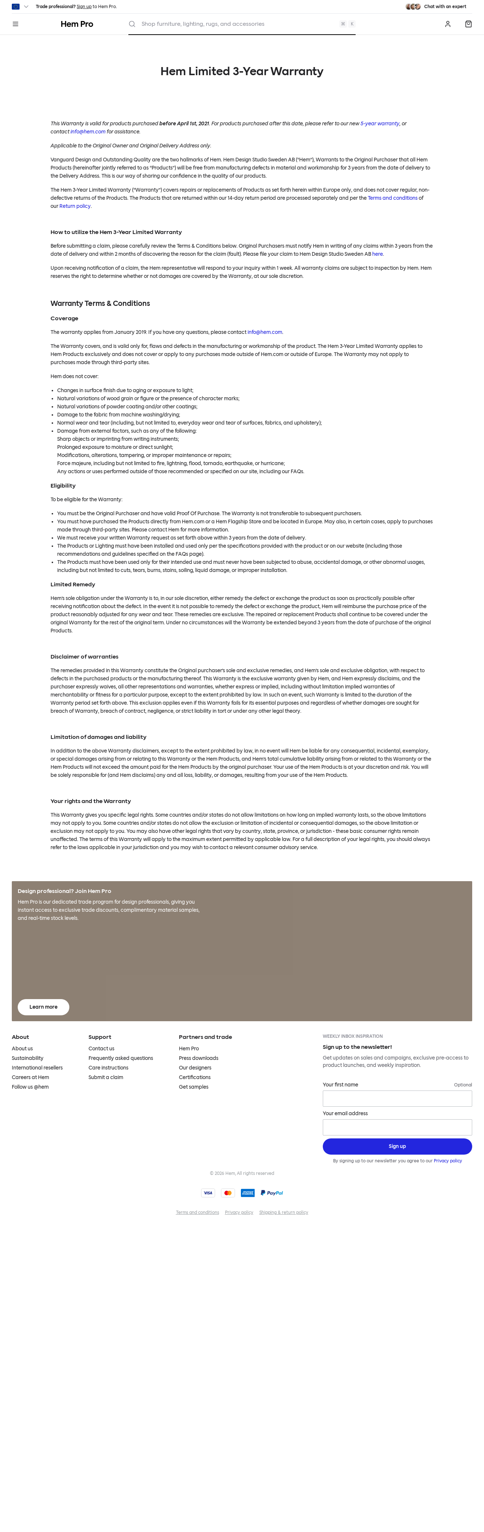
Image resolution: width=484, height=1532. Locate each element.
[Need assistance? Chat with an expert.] (435, 6)
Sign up (84, 6)
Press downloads (198, 1058)
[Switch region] (21, 6)
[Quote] (468, 24)
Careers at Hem (30, 1077)
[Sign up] (397, 1146)
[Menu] (15, 24)
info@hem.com (265, 332)
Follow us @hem (30, 1087)
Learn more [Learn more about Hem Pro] (44, 1007)
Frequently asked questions (121, 1058)
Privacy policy (447, 1160)
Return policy (75, 206)
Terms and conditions (393, 198)
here (377, 254)
